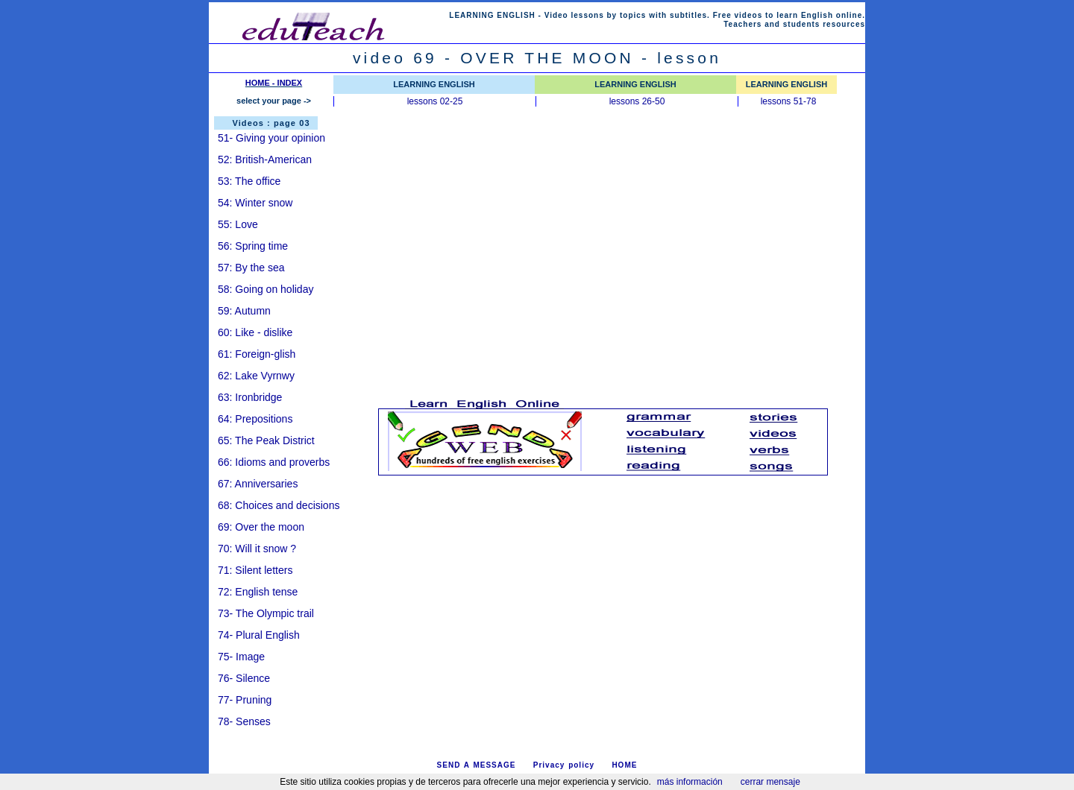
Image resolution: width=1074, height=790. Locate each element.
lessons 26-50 (637, 101)
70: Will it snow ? (257, 548)
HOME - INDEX (273, 82)
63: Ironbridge (250, 397)
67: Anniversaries (258, 484)
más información (690, 782)
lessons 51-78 (789, 101)
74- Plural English (259, 635)
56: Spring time (253, 246)
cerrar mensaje (770, 782)
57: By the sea (251, 268)
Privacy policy (563, 765)
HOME (624, 765)
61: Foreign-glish (258, 354)
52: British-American (265, 159)
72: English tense (258, 592)
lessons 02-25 (435, 101)
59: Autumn (244, 311)
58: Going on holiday (265, 289)
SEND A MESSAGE (476, 765)
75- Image (241, 657)
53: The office (249, 181)
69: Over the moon (261, 527)
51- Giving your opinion (271, 138)
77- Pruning (244, 700)
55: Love (238, 224)
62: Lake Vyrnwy (256, 376)
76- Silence (244, 678)
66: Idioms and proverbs (274, 462)
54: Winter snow (255, 203)
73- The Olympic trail (266, 613)
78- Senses (244, 721)
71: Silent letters (255, 570)
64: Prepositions (255, 419)
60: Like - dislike (255, 332)
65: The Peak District (266, 440)
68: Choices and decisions (278, 505)
